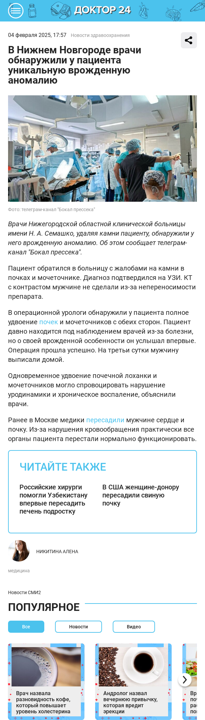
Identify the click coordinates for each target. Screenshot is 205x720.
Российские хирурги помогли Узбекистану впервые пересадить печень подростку (53, 499)
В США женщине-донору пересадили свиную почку (140, 495)
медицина (19, 570)
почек (48, 322)
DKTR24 (102, 10)
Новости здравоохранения (100, 35)
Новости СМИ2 (24, 592)
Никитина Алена (57, 551)
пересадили (105, 420)
